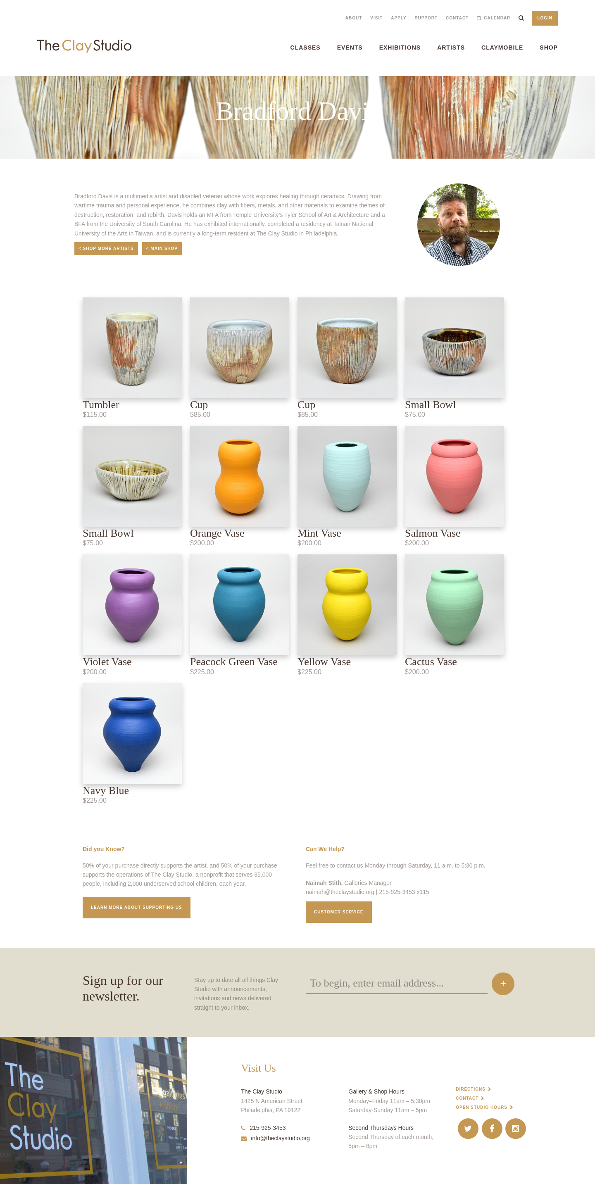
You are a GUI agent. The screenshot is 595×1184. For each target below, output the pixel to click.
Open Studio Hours (481, 1107)
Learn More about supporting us (136, 907)
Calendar (497, 18)
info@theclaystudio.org (275, 1138)
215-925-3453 (263, 1128)
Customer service (339, 912)
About (353, 18)
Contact (457, 18)
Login (544, 18)
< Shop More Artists (106, 248)
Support (426, 18)
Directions (471, 1089)
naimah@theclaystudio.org (340, 892)
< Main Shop (162, 248)
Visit (376, 18)
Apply (398, 18)
